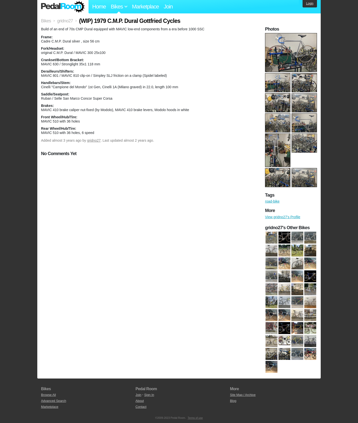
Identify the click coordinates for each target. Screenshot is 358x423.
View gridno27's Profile (282, 217)
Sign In (149, 395)
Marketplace (145, 6)
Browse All (48, 395)
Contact (140, 407)
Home (99, 6)
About (139, 401)
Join (168, 6)
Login (309, 3)
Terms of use (195, 417)
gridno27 (94, 140)
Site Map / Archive (243, 395)
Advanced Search (53, 401)
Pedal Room (63, 7)
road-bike (272, 201)
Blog (233, 401)
